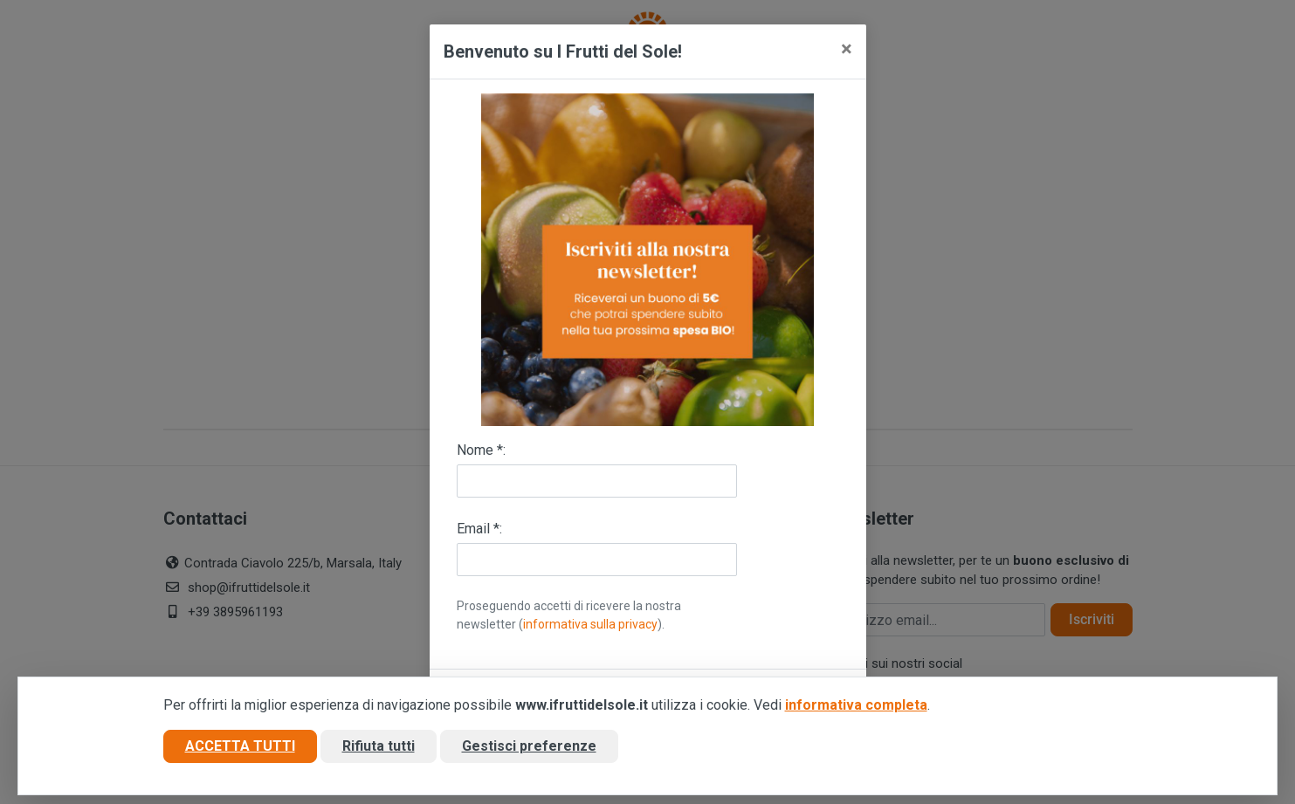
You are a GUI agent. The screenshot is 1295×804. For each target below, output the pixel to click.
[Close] (846, 48)
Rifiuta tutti (378, 746)
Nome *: (481, 450)
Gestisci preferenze (529, 746)
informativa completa (856, 705)
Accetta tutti (240, 746)
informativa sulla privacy (590, 624)
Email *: (479, 528)
